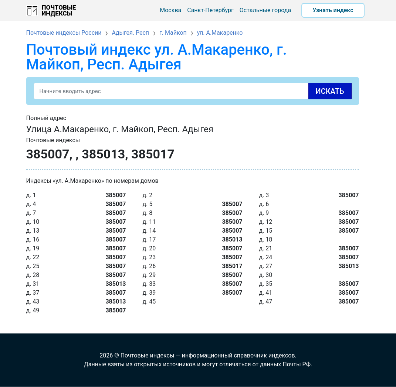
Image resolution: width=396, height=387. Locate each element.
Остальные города (265, 10)
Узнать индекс (332, 10)
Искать (330, 91)
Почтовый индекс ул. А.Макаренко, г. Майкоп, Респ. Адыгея (156, 57)
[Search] (193, 91)
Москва (170, 10)
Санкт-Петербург (210, 10)
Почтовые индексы (59, 10)
